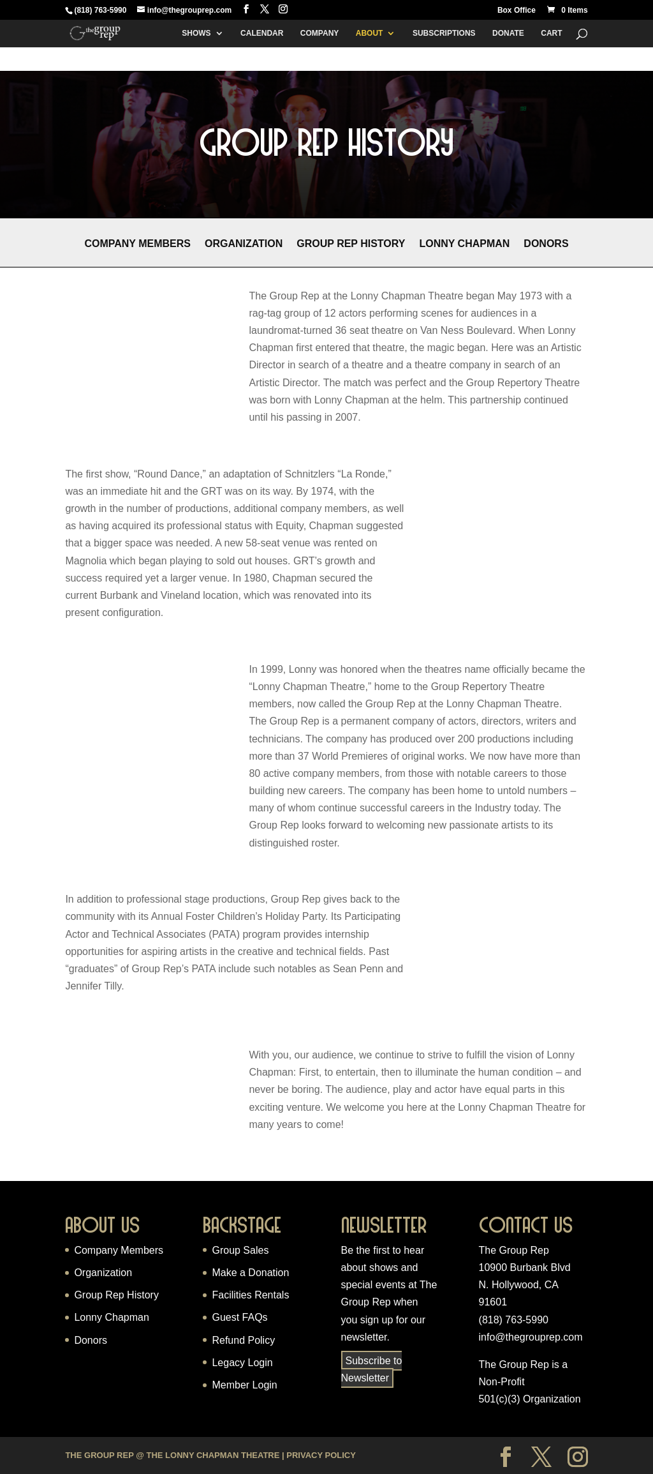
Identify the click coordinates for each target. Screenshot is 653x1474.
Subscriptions (444, 33)
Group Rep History (351, 244)
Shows (196, 33)
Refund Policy (243, 1340)
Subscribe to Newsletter (371, 1369)
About (369, 33)
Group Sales (240, 1250)
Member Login (244, 1385)
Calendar (261, 33)
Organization (243, 244)
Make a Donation (250, 1272)
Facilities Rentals (250, 1295)
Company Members (137, 244)
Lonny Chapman (464, 244)
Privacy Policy (321, 1455)
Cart (551, 33)
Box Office (516, 10)
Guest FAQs (239, 1317)
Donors (546, 244)
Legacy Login (242, 1362)
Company (319, 33)
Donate (508, 33)
